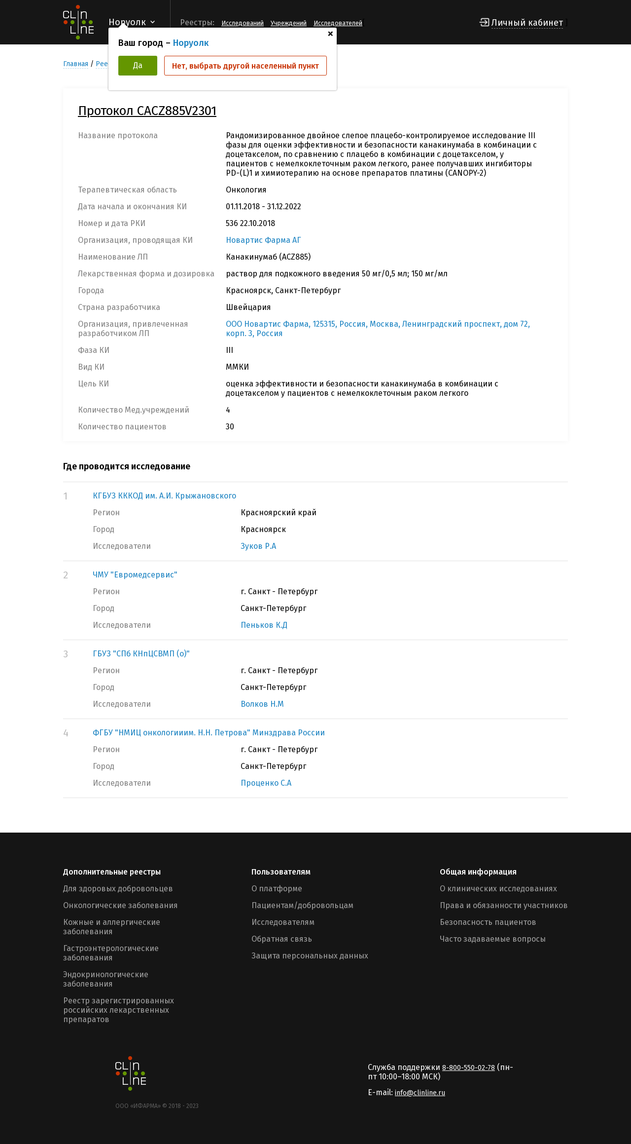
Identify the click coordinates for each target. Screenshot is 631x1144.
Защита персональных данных (309, 955)
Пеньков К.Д (264, 625)
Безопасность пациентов (488, 922)
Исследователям (283, 922)
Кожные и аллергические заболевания (111, 926)
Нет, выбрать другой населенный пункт (245, 66)
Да (137, 65)
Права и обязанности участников (504, 905)
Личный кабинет (527, 22)
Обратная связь (281, 939)
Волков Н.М (262, 704)
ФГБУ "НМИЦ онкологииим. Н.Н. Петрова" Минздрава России (209, 732)
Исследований (242, 23)
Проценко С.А (266, 783)
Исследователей (338, 23)
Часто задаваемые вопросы (493, 939)
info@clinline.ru (420, 1093)
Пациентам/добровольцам (302, 905)
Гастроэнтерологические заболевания (111, 953)
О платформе (276, 888)
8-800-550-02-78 (468, 1068)
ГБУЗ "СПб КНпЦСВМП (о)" (141, 653)
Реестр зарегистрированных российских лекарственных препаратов (118, 1010)
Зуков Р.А (258, 546)
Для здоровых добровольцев (118, 888)
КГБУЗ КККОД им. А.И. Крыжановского (164, 495)
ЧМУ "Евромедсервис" (135, 574)
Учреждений (289, 23)
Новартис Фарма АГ (263, 240)
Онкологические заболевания (120, 905)
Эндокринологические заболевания (105, 979)
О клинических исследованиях (498, 888)
